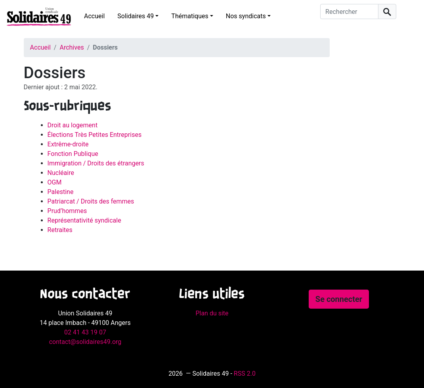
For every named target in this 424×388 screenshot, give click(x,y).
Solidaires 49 (135, 16)
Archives (71, 47)
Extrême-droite (68, 144)
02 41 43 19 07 (85, 332)
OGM (55, 182)
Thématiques (189, 16)
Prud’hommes (67, 211)
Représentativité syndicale (84, 220)
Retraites (60, 230)
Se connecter (338, 299)
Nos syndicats (246, 16)
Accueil (94, 16)
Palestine (61, 192)
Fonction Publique (73, 154)
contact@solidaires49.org (85, 342)
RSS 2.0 (245, 373)
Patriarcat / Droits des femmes (91, 201)
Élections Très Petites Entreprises (95, 134)
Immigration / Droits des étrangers (96, 163)
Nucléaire (61, 173)
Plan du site (211, 313)
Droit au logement (73, 125)
